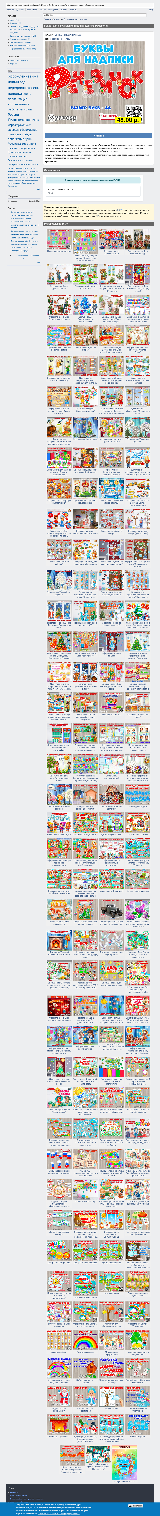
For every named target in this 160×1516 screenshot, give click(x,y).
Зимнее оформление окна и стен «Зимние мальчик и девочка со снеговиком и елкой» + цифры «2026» (138, 625)
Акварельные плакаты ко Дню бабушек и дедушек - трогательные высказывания (138, 1173)
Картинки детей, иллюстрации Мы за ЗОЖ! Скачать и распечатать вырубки (85, 985)
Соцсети (63, 10)
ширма (22, 143)
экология (21, 171)
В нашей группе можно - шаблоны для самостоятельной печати (138, 1265)
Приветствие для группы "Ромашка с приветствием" (59, 1295)
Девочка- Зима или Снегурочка (138, 1409)
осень (34, 88)
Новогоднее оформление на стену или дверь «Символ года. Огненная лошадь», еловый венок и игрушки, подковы (59, 656)
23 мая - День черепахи (138, 891)
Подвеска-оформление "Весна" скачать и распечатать (111, 1081)
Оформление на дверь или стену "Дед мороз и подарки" (137, 564)
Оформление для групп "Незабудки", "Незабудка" (59, 892)
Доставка (20, 10)
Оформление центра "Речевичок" (138, 1325)
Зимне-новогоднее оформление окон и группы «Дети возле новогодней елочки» (137, 656)
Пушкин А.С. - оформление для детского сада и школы (85, 1173)
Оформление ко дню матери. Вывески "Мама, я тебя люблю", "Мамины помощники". (59, 686)
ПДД (27, 177)
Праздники (53, 10)
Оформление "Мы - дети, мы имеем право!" (85, 654)
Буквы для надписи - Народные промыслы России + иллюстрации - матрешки (72, 1469)
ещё (38, 263)
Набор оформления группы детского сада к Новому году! (98, 1466)
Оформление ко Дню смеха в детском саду (111, 984)
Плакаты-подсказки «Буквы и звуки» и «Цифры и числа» (137, 747)
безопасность (16, 160)
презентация (17, 99)
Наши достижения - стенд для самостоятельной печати (112, 1173)
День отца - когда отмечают (22, 212)
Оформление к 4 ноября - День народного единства (138, 1141)
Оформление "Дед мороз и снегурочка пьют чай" (111, 562)
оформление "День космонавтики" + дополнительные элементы (85, 1020)
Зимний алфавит (138, 1436)
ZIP (97, 216)
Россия (11, 168)
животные (26, 164)
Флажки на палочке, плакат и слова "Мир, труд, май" (85, 954)
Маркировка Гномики (138, 834)
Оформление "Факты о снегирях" (111, 532)
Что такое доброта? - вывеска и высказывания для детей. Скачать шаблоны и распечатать (111, 1046)
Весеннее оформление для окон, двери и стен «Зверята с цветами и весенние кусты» (137, 778)
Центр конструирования (85, 1297)
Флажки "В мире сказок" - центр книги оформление (112, 1110)
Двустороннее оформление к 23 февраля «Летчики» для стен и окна (137, 472)
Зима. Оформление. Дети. (59, 834)
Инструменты (32, 10)
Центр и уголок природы (85, 1263)
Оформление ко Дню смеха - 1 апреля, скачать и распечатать (59, 1050)
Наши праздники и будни (59, 251)
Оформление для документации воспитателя (112, 862)
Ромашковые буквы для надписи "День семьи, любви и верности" (85, 258)
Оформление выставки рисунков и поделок (59, 1381)
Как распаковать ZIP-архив (22, 215)
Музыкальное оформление (111, 1353)
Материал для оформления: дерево (111, 1325)
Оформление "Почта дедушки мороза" (111, 624)
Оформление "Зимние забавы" (59, 562)
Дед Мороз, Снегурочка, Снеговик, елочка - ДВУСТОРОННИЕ (85, 1439)
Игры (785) (14, 20)
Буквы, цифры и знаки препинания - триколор (59, 1172)
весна (26, 94)
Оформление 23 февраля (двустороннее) (85, 501)
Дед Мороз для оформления (59, 1409)
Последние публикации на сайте (22, 1502)
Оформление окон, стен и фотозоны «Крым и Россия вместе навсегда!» (111, 411)
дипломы (12, 183)
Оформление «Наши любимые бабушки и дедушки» (85, 717)
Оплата (43, 10)
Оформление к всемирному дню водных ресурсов (138, 380)
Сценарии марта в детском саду (24, 231)
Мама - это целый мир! (85, 1201)
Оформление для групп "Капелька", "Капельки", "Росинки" (138, 862)
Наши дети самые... (111, 714)
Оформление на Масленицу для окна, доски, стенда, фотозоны (138, 1050)
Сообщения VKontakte (18, 1496)
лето (23, 156)
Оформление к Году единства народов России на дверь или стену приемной (59, 533)
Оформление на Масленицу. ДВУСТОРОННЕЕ (111, 1234)
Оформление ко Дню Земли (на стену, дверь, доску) (138, 288)
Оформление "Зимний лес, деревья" (59, 593)
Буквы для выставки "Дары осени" (138, 1294)
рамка (19, 183)
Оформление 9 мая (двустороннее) (59, 287)
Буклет (12, 152)
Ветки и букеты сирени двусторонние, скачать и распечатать (137, 924)
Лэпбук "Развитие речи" (125, 1481)
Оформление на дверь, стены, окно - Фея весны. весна (59, 1081)
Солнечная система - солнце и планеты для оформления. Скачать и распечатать (111, 1020)
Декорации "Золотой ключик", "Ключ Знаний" (59, 953)
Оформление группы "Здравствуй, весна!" (85, 410)
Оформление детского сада (74, 19)
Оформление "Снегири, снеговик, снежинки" (111, 593)
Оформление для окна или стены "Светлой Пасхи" (137, 349)
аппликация (16, 139)
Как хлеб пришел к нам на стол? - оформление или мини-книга (111, 1203)
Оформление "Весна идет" (85, 439)
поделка (15, 93)
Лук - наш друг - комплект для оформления (138, 1233)
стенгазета (14, 156)
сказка (19, 168)
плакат (29, 160)
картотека (22, 125)
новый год (16, 82)
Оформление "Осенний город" (137, 715)
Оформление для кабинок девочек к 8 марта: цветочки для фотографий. (59, 472)
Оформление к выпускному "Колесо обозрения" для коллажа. (85, 380)
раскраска (14, 164)
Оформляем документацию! (111, 777)
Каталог (56, 19)
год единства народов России (25, 180)
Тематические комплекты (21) (23, 36)
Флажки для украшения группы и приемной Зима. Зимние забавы (111, 1439)
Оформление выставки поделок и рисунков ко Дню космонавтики (138, 319)
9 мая (10, 180)
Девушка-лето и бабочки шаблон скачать (85, 922)
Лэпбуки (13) (15, 23)
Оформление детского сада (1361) (24, 27)
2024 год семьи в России (21, 247)
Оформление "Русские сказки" (85, 348)
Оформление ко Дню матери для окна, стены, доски (111, 686)
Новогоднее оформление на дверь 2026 (85, 624)
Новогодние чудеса (138, 806)
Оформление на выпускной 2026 (111, 252)
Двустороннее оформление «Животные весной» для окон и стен (59, 441)
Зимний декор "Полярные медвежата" (138, 1381)
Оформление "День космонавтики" (85, 1047)
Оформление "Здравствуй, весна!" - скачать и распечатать (85, 1081)
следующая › (22, 255)
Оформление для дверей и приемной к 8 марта (85, 471)
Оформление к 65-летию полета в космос (59, 348)
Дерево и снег (111, 1408)
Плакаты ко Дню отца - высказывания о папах (138, 1202)
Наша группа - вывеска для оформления (138, 1110)
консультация (26, 148)
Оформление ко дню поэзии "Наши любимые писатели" (59, 411)
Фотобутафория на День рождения (59, 1325)
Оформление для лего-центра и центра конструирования (137, 502)
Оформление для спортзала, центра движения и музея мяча (138, 686)
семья (35, 164)
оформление (56, 39)
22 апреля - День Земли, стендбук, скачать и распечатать (137, 954)
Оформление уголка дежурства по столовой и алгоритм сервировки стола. (112, 747)
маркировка (35, 177)
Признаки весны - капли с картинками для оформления (85, 1112)
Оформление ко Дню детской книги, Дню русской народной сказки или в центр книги (112, 350)
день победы (23, 134)
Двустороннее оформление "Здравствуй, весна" (138, 411)
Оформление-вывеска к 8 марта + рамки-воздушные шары (138, 1081)
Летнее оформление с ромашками (59, 922)
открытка (31, 171)
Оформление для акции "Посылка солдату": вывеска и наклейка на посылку (85, 1234)
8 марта (31, 143)
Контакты (73, 10)
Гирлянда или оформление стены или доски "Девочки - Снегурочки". (85, 594)
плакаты (13, 148)
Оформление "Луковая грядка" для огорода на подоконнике (111, 380)
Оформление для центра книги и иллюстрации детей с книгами (85, 862)
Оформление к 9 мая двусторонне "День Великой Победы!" (111, 319)
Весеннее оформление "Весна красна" (59, 1110)
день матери (23, 152)
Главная (10, 10)
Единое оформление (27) (20, 39)
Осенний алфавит (59, 1352)
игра (11, 125)
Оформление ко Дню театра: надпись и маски (59, 1019)
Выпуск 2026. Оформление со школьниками (85, 319)
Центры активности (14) (20, 42)
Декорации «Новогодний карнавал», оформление (85, 562)
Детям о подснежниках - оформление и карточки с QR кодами (112, 288)
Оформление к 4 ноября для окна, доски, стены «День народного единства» (59, 717)
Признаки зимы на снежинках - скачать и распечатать (85, 1142)
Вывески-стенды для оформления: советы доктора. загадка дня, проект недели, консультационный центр (59, 1142)
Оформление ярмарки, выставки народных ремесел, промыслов (85, 747)
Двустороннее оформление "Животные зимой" (85, 686)
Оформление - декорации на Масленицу (59, 501)
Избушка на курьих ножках (85, 1381)
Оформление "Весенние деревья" (138, 440)
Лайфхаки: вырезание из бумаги (24, 234)
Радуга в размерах (85, 1352)
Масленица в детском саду (22, 238)
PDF (119, 210)
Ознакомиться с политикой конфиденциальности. (59, 1514)
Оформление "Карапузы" (111, 891)
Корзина (13, 64)
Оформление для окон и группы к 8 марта (111, 440)
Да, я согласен (135, 1506)
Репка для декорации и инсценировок (138, 1353)
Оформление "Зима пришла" (111, 654)
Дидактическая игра (23, 120)
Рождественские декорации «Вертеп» (85, 807)
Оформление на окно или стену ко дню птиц (59, 379)
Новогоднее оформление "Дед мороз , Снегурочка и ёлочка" (59, 625)
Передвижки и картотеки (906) (23, 49)
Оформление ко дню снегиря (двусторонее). (138, 532)
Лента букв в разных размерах (59, 1233)
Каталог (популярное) (19, 60)
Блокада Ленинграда (19, 251)
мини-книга (29, 168)
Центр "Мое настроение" (59, 1263)
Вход (151, 10)
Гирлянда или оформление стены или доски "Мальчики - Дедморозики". (138, 594)
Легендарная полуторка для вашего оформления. (112, 922)
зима (34, 76)
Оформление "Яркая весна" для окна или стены (59, 778)
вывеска (12, 171)
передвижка (18, 88)
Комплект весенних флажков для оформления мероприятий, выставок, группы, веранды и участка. (85, 778)
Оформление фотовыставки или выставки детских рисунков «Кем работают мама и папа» (111, 472)
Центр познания (111, 1293)
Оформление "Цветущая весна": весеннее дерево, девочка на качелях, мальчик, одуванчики (59, 985)
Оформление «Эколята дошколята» (85, 287)
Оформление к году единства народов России (85, 532)
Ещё (38, 189)
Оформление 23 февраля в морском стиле (111, 501)
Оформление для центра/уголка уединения (85, 1325)
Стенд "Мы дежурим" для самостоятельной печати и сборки (111, 1142)
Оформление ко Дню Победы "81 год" (138, 252)
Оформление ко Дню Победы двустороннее (59, 318)
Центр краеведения (111, 1263)
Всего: (31, 201)
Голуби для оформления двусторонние (111, 953)
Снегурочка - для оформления (85, 1409)
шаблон (21, 177)
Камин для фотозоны (59, 1436)
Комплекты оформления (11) (22, 46)
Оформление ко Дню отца (85, 834)
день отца (24, 175)
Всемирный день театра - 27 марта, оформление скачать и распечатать (138, 1020)
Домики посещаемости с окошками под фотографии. (59, 747)
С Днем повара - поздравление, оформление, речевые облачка (59, 1204)
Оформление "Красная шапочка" (111, 807)
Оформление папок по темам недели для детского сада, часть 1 (85, 893)
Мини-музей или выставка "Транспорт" (111, 1381)
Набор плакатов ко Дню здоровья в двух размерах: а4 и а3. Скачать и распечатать (137, 989)
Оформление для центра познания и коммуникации (59, 862)
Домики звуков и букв (111, 834)
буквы (67, 39)
